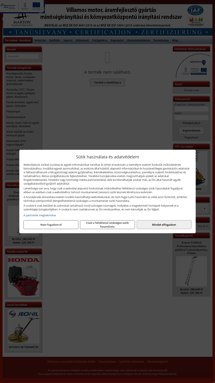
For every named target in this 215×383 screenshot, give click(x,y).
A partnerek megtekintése (40, 215)
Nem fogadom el (51, 225)
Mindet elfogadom (164, 225)
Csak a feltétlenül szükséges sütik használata (107, 224)
